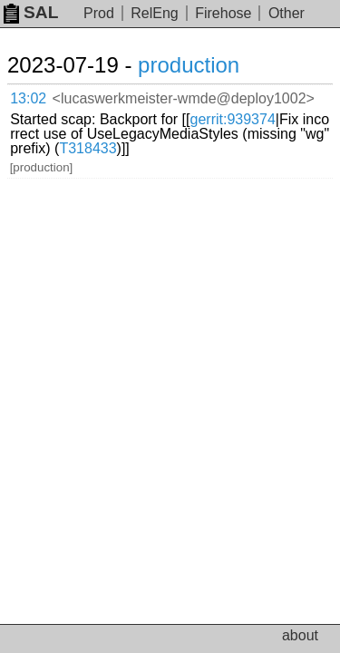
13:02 (28, 98)
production (188, 65)
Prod (98, 13)
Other (286, 13)
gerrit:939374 (233, 119)
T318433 (87, 148)
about (300, 635)
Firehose (223, 13)
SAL (31, 12)
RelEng (154, 13)
